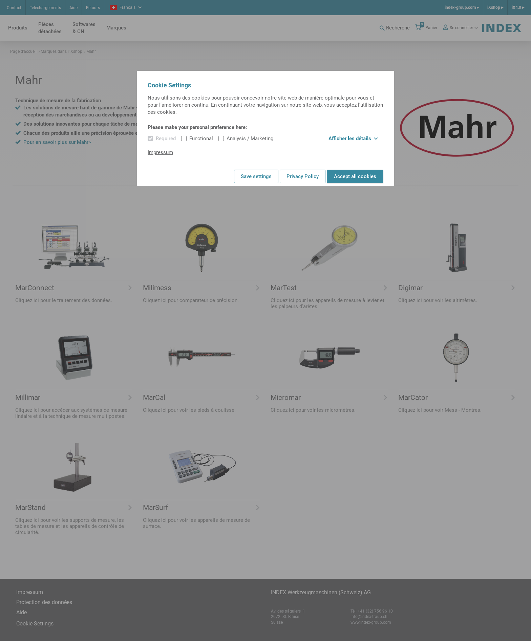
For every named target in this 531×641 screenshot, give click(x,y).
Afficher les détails (353, 138)
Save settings (256, 176)
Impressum (160, 152)
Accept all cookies (355, 176)
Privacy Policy (302, 176)
